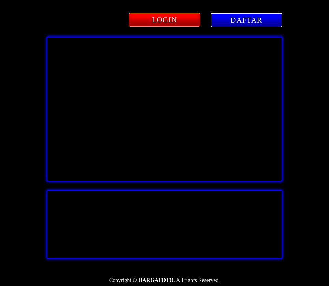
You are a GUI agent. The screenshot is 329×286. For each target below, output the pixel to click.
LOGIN (164, 19)
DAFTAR (246, 20)
